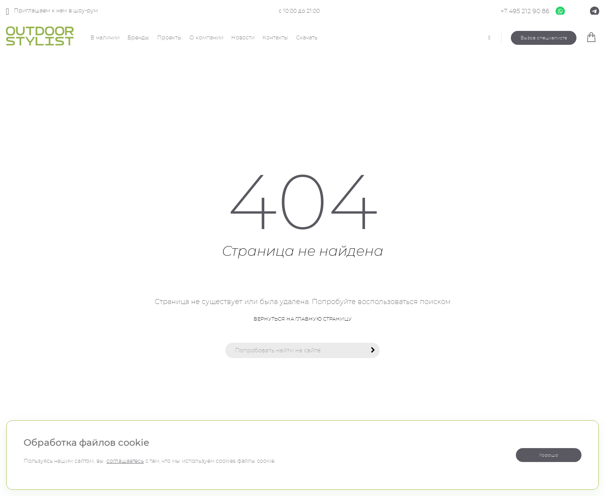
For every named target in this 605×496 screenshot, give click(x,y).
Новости (243, 38)
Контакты (275, 38)
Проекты (169, 38)
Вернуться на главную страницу (302, 319)
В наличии (105, 38)
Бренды (138, 38)
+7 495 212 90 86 (524, 11)
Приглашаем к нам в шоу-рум (52, 11)
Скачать (307, 38)
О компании (206, 38)
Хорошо (548, 455)
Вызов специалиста (544, 38)
